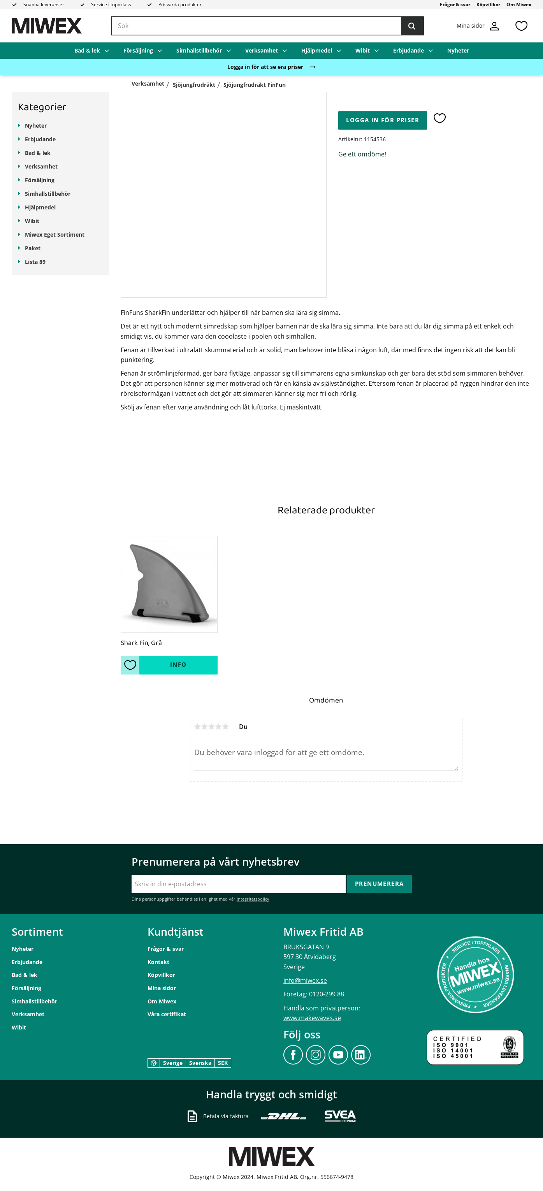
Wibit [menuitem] (362, 50)
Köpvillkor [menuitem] (488, 4)
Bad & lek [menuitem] (87, 50)
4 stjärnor (218, 726)
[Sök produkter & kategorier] (267, 26)
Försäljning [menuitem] (138, 50)
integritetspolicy (253, 899)
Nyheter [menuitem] (458, 50)
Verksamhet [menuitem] (261, 50)
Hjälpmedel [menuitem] (316, 50)
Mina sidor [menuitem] (162, 988)
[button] (521, 25)
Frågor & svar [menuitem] (455, 4)
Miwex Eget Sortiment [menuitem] (54, 234)
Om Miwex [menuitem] (518, 4)
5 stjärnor (225, 726)
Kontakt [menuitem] (158, 962)
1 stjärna (197, 726)
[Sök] (412, 26)
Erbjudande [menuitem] (408, 50)
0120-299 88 (326, 994)
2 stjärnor (204, 726)
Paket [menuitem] (32, 248)
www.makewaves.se (312, 1018)
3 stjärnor (211, 726)
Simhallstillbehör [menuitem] (199, 50)
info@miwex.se (305, 980)
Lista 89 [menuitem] (35, 261)
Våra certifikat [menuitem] (167, 1014)
